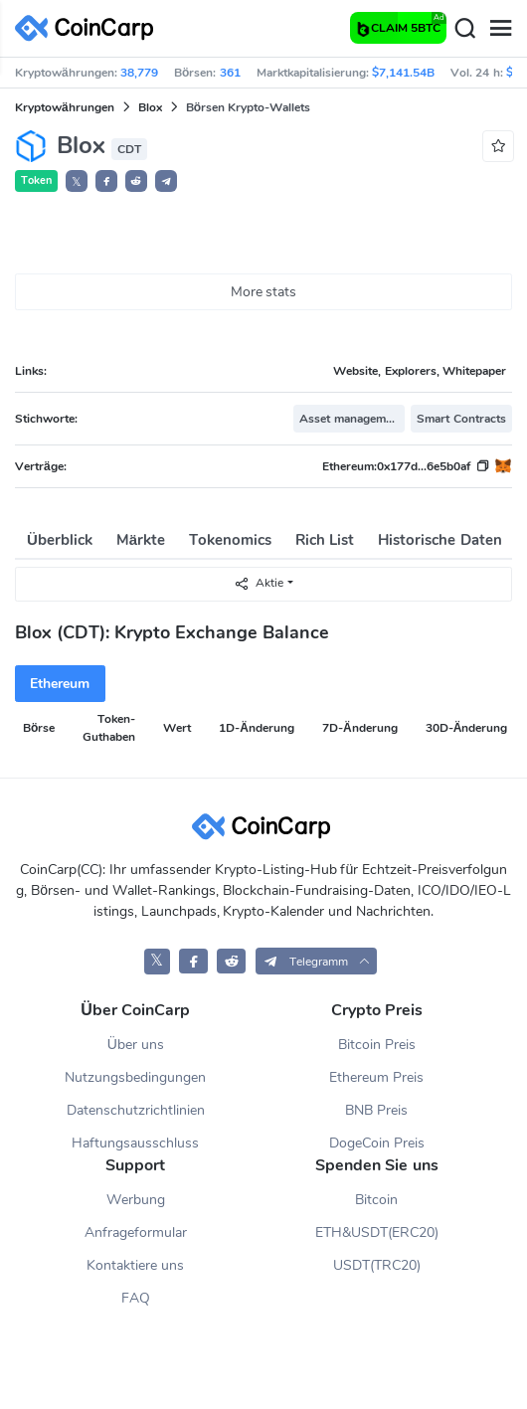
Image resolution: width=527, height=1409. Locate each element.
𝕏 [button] (77, 182)
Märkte (140, 540)
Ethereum (59, 683)
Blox (150, 107)
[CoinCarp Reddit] (231, 961)
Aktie (258, 583)
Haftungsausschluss (135, 1143)
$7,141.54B (403, 73)
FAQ (135, 1298)
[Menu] (500, 29)
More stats (264, 291)
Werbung (135, 1199)
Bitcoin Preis (377, 1044)
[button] (106, 181)
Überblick (59, 540)
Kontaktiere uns (135, 1265)
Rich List (324, 540)
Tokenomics (230, 540)
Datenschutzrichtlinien (136, 1110)
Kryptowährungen (64, 107)
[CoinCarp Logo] (89, 28)
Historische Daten (439, 540)
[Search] (464, 29)
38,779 (139, 73)
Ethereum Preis (376, 1077)
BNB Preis (376, 1110)
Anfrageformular (136, 1232)
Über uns (135, 1044)
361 (230, 73)
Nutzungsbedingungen (135, 1077)
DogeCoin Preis (377, 1143)
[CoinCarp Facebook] (193, 961)
